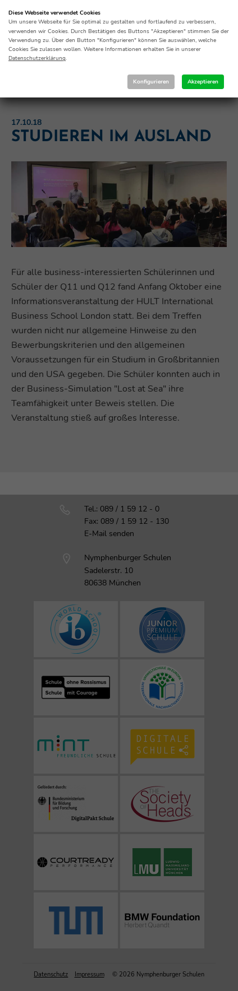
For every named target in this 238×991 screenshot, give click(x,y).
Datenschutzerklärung (37, 58)
